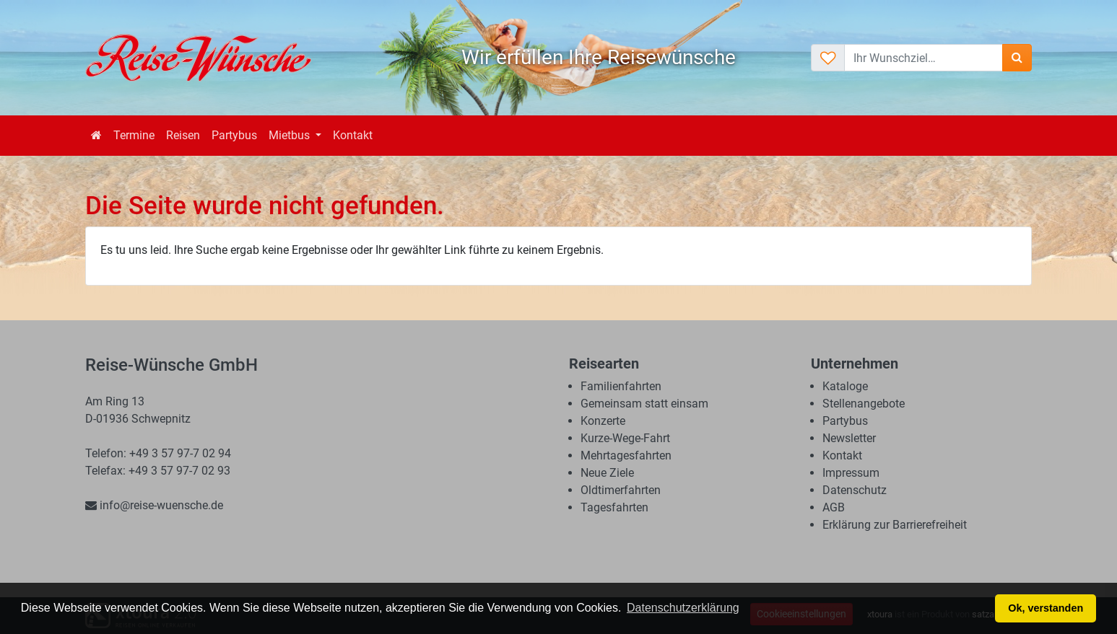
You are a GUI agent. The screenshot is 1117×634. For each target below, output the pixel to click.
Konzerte (603, 421)
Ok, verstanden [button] (1045, 608)
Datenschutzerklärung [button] (683, 608)
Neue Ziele (607, 473)
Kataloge (845, 386)
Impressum (850, 473)
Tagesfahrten (614, 507)
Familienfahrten (621, 386)
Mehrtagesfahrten (626, 455)
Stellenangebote (863, 403)
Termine (134, 135)
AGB (833, 507)
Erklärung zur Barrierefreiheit (894, 525)
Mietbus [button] (291, 135)
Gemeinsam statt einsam (644, 403)
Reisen (183, 135)
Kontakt (353, 135)
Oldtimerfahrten (621, 490)
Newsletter (849, 438)
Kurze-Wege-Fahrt (625, 438)
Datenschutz (854, 490)
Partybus (234, 135)
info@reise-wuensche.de (154, 505)
